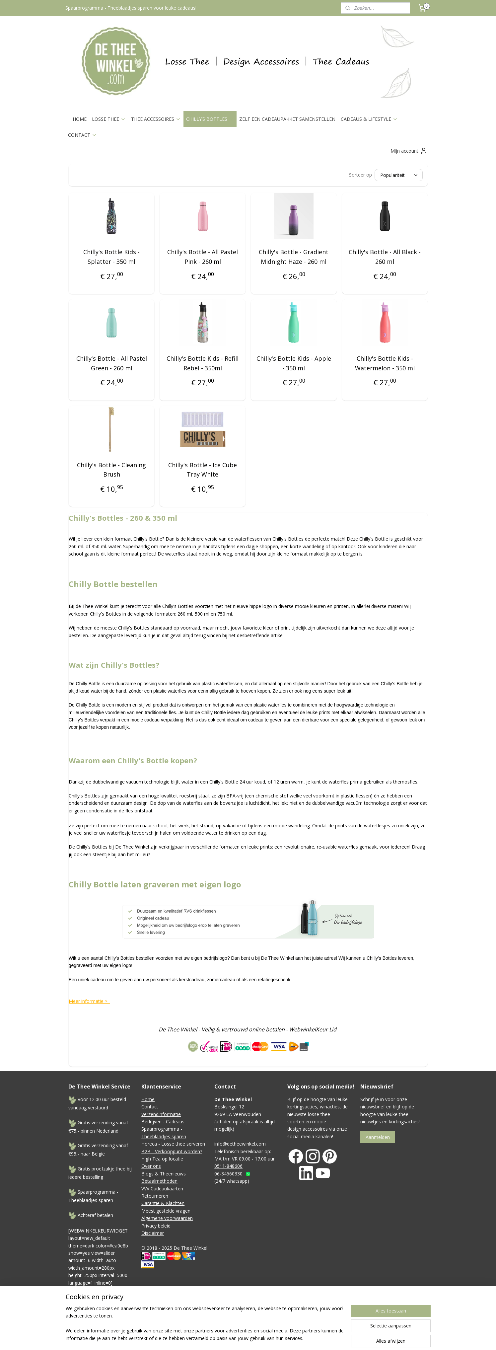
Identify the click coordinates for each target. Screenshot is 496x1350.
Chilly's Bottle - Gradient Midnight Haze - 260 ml (293, 256)
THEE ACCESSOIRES (156, 119)
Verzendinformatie (161, 1114)
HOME (80, 119)
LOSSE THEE (109, 119)
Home (148, 1099)
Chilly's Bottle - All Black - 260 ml (385, 256)
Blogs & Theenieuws (163, 1173)
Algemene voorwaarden (167, 1218)
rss (282, 1317)
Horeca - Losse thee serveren (173, 1144)
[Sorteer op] (398, 175)
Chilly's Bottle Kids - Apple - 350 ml (293, 363)
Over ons (151, 1166)
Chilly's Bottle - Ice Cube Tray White (202, 469)
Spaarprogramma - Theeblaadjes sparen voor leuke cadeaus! (130, 8)
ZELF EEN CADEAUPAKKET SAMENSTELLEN (287, 119)
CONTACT (82, 135)
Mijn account (409, 151)
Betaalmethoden (159, 1181)
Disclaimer (152, 1233)
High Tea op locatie (162, 1159)
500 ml (201, 614)
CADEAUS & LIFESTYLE (369, 119)
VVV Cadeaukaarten (162, 1188)
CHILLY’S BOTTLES (210, 119)
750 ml (224, 614)
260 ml (184, 614)
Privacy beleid (156, 1226)
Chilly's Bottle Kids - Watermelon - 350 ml (384, 363)
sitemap (268, 1317)
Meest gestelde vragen (165, 1211)
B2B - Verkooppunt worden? (171, 1151)
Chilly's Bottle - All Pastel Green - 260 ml (111, 363)
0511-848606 (228, 1166)
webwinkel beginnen (307, 1317)
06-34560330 (228, 1173)
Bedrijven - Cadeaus (162, 1121)
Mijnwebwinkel (365, 1317)
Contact (149, 1106)
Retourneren (154, 1196)
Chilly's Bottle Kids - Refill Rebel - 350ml (203, 363)
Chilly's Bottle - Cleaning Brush (111, 469)
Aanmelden (378, 1137)
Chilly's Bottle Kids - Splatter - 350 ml (111, 256)
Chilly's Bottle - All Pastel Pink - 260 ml (202, 256)
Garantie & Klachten (162, 1203)
